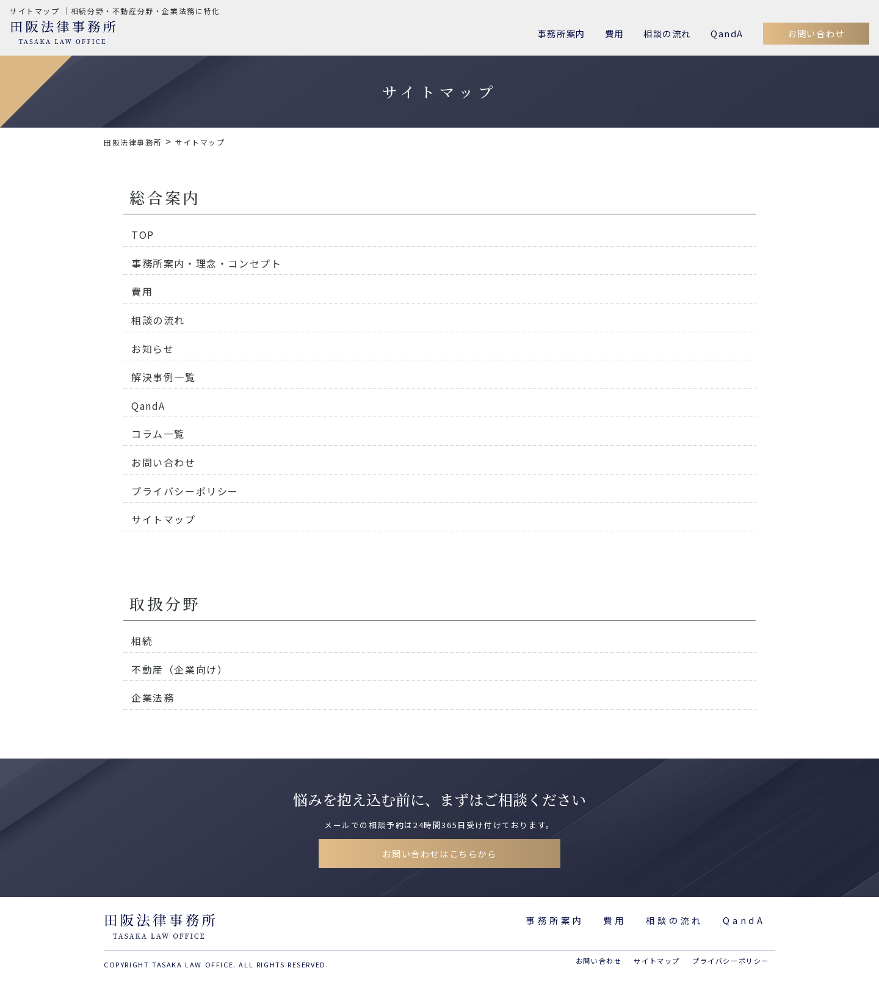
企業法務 (152, 697)
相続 (142, 640)
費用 (614, 33)
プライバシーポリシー (185, 491)
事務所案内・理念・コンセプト (206, 263)
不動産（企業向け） (179, 669)
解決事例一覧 (163, 376)
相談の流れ (667, 33)
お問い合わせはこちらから (439, 853)
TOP (142, 234)
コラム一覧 (158, 433)
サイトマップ (163, 519)
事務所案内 (561, 33)
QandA (727, 33)
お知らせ (152, 348)
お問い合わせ (816, 33)
